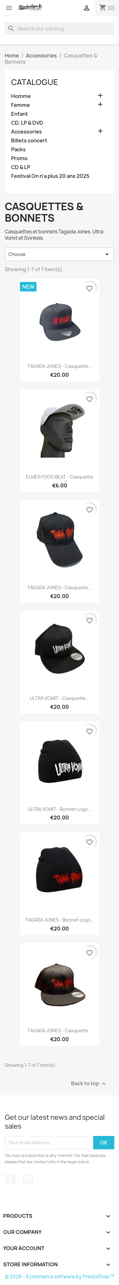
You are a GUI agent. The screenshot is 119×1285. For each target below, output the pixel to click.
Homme (21, 96)
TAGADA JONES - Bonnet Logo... (59, 920)
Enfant (19, 114)
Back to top (89, 1083)
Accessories (26, 131)
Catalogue (34, 82)
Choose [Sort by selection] (59, 254)
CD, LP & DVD (27, 123)
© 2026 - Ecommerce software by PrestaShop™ (59, 1276)
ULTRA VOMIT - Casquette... (59, 698)
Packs (18, 149)
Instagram (28, 1179)
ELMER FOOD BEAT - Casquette (59, 477)
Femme (20, 105)
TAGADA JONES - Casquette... (59, 366)
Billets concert (29, 140)
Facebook (10, 1179)
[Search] (59, 28)
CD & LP (20, 167)
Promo (19, 158)
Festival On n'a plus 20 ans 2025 (50, 176)
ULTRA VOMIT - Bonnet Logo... (60, 809)
